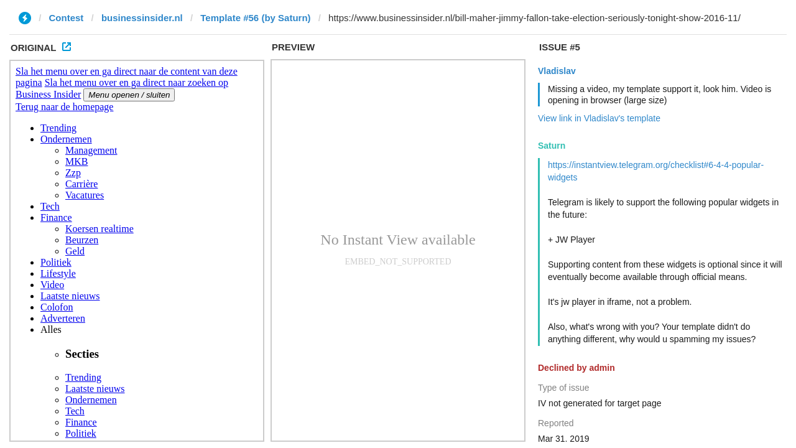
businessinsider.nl (142, 17)
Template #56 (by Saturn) (255, 17)
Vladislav (557, 71)
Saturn (551, 146)
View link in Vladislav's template (599, 118)
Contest (66, 17)
